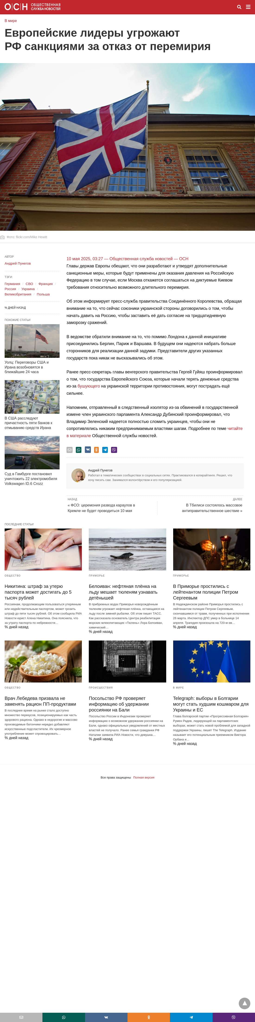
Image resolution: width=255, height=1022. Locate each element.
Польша (43, 294)
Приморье (97, 575)
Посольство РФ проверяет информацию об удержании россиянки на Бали (119, 704)
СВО (29, 284)
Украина (28, 289)
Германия (12, 284)
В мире (11, 21)
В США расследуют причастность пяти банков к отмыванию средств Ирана (28, 423)
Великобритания (18, 294)
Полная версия (143, 777)
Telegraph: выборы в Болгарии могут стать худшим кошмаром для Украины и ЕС (211, 704)
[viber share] (114, 450)
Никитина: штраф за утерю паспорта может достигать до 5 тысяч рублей (38, 592)
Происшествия (101, 687)
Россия (10, 289)
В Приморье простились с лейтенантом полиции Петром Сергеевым (205, 592)
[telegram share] (105, 450)
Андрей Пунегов (100, 470)
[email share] (70, 450)
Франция (45, 284)
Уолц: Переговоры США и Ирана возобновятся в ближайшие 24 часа (27, 367)
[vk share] (88, 449)
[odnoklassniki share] (96, 450)
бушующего (89, 386)
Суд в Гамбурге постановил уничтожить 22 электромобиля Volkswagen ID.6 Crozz (31, 479)
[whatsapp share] (78, 450)
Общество (13, 575)
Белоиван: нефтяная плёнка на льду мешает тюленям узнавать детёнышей (123, 592)
